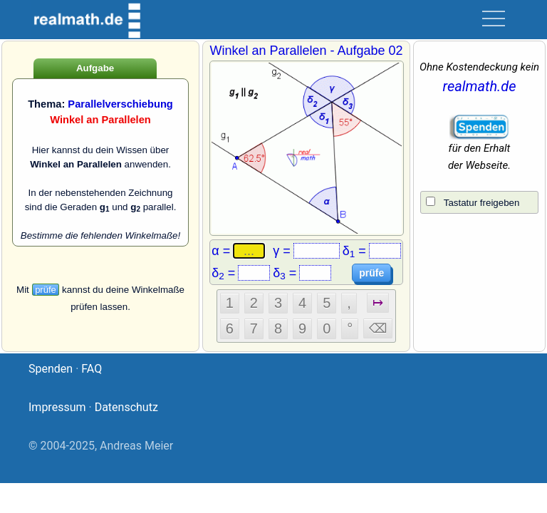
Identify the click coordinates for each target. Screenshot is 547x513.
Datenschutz (126, 407)
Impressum (57, 407)
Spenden (50, 368)
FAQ (91, 368)
